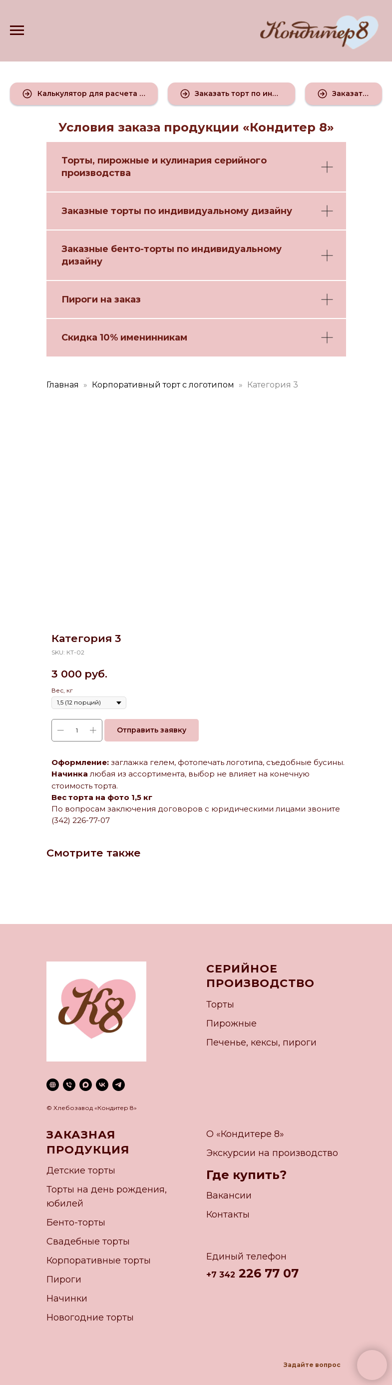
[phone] (69, 1084)
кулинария (186, 160)
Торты (76, 160)
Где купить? (246, 1175)
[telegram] (118, 1084)
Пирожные (231, 1023)
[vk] (102, 1084)
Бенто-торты (75, 1222)
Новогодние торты (90, 1317)
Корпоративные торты (98, 1260)
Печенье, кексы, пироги (261, 1042)
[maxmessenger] (85, 1084)
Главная (62, 385)
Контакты (228, 1214)
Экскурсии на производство (272, 1153)
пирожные (123, 160)
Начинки (66, 1298)
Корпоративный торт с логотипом (163, 385)
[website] (52, 1084)
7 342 (223, 1275)
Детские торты (80, 1170)
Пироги (63, 1279)
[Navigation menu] (17, 31)
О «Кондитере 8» (245, 1134)
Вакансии (229, 1195)
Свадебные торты (88, 1241)
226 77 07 (267, 1273)
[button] (84, 93)
